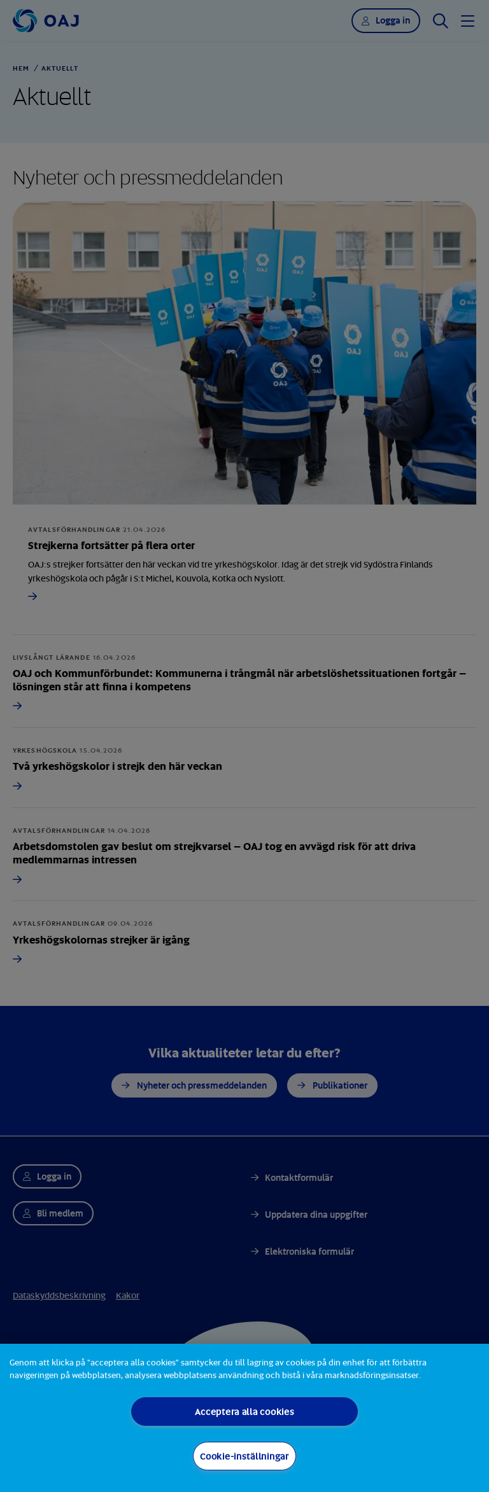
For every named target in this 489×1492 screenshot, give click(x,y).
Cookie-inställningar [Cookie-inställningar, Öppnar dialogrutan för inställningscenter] (244, 1456)
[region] (244, 1418)
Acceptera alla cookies (245, 1411)
